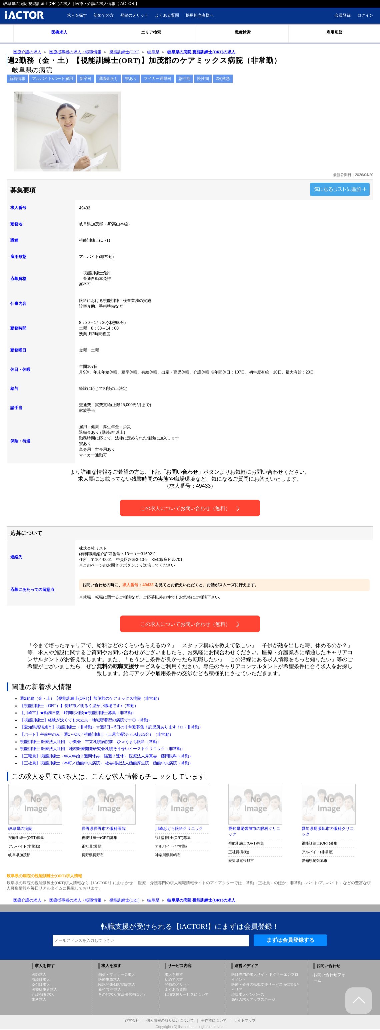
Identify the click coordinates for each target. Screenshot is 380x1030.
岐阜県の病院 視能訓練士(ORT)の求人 (202, 52)
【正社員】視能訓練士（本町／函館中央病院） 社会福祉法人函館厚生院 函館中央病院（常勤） (106, 763)
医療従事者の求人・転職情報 (75, 52)
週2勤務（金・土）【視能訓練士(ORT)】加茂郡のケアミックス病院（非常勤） (90, 699)
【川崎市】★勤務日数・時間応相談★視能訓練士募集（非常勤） (78, 713)
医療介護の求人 (27, 52)
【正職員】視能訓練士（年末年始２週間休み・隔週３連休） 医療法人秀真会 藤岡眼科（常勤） (106, 756)
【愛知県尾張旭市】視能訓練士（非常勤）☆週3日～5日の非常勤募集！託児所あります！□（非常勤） (111, 727)
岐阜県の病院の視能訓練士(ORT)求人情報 (44, 876)
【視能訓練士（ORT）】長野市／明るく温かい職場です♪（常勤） (79, 706)
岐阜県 (154, 52)
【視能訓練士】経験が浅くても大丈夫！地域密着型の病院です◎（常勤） (86, 720)
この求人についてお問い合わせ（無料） (190, 509)
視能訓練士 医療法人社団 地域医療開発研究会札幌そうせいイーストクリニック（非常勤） (102, 749)
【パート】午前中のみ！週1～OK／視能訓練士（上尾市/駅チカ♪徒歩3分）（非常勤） (96, 735)
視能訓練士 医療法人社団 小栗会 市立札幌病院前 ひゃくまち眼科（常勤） (90, 742)
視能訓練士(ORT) (124, 52)
